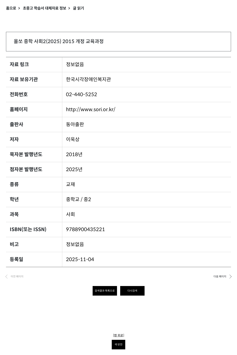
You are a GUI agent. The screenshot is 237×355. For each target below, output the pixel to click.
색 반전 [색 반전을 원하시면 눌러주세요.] (118, 344)
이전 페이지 (17, 276)
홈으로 (11, 8)
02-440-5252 (81, 94)
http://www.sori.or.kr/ (90, 109)
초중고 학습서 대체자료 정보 (44, 8)
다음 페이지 (220, 276)
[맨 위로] (118, 335)
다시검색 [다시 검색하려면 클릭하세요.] (132, 290)
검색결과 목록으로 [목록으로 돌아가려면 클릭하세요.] (105, 290)
